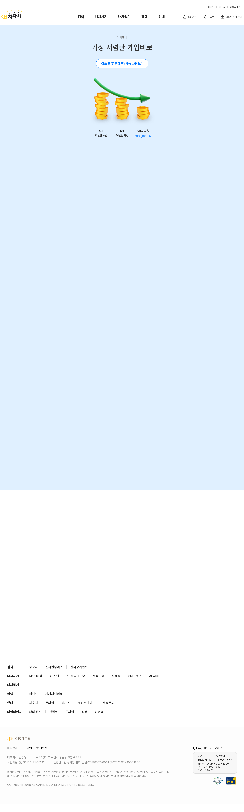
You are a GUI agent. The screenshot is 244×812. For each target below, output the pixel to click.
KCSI (235, 776)
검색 (81, 17)
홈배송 (116, 676)
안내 (162, 17)
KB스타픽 (35, 676)
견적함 (53, 712)
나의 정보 (35, 712)
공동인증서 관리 (231, 17)
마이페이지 (14, 712)
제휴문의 (108, 703)
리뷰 (84, 712)
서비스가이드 (86, 703)
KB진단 (54, 676)
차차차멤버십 (54, 694)
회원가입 (190, 17)
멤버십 (99, 712)
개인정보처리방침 (37, 748)
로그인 (209, 17)
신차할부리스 (54, 667)
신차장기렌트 (79, 667)
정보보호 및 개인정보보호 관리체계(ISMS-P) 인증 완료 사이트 (217, 776)
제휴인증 (98, 676)
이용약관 (12, 748)
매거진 (66, 703)
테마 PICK (135, 676)
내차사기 (101, 17)
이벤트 (211, 7)
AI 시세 (154, 676)
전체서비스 (235, 7)
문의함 (49, 703)
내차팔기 (124, 17)
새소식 (222, 7)
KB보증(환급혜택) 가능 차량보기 (122, 63)
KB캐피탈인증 (76, 676)
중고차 (33, 667)
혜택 (144, 17)
